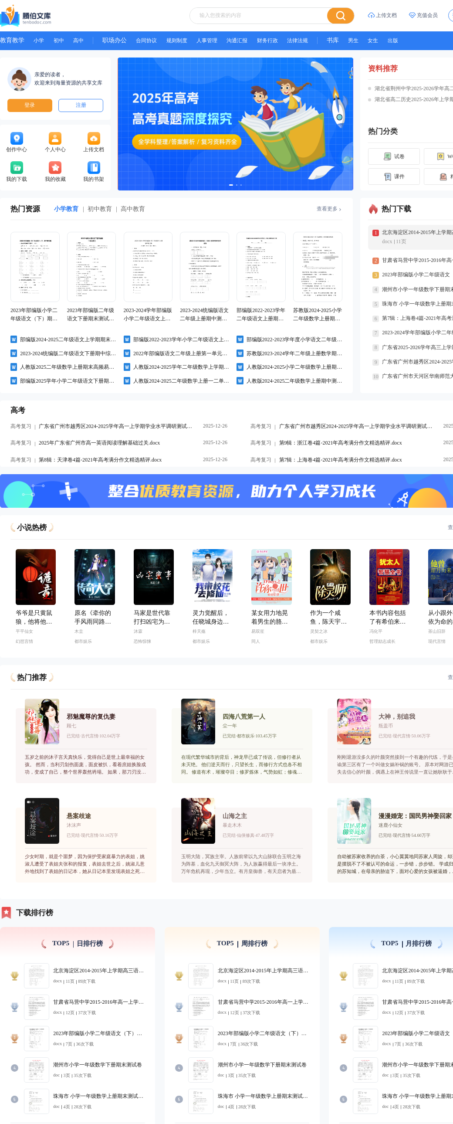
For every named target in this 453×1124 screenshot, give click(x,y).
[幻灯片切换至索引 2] (223, 116)
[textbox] (235, 10)
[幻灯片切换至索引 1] (218, 116)
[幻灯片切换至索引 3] (227, 116)
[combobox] (244, 10)
